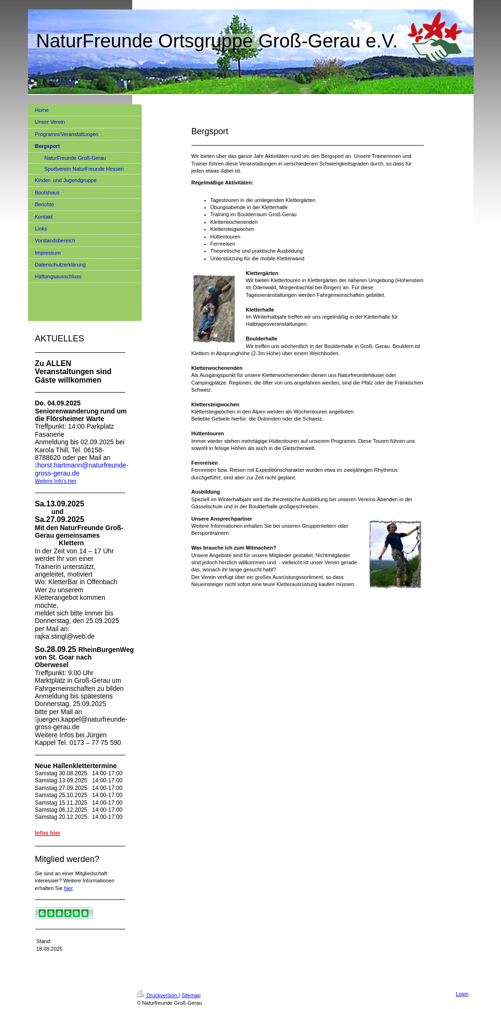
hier (68, 888)
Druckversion (158, 995)
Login (462, 994)
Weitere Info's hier (56, 481)
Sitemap (191, 995)
